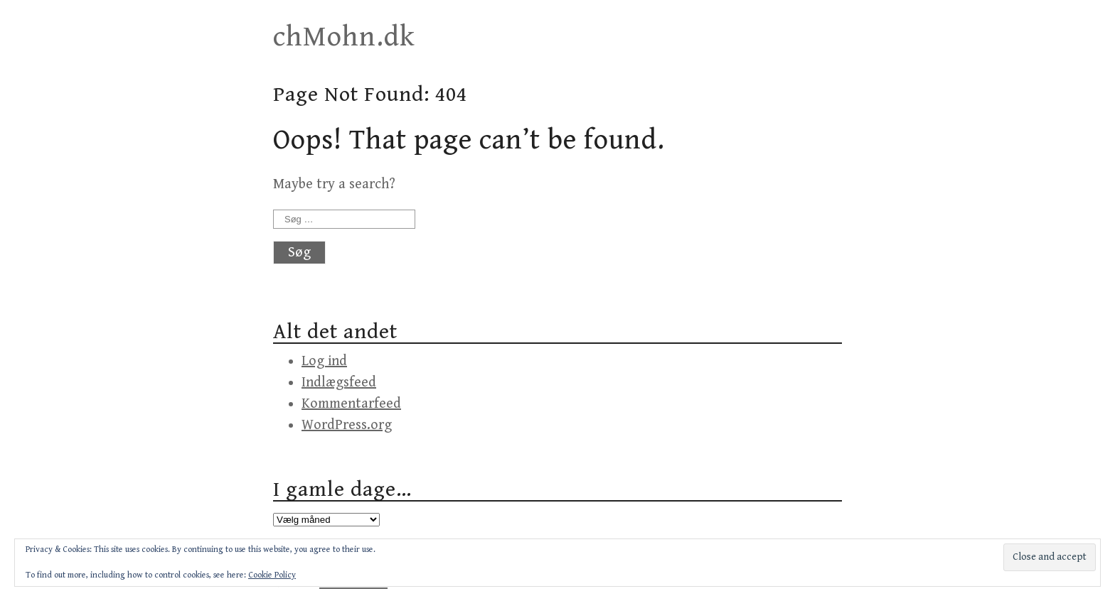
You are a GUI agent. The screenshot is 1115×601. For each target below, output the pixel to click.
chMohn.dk (344, 37)
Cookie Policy (272, 575)
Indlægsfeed (339, 382)
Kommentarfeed (351, 404)
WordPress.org (347, 425)
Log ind (324, 361)
